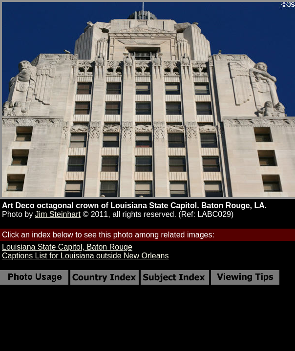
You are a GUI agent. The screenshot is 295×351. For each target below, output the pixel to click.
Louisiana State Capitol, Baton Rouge (67, 247)
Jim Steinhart (58, 214)
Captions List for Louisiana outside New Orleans (85, 256)
